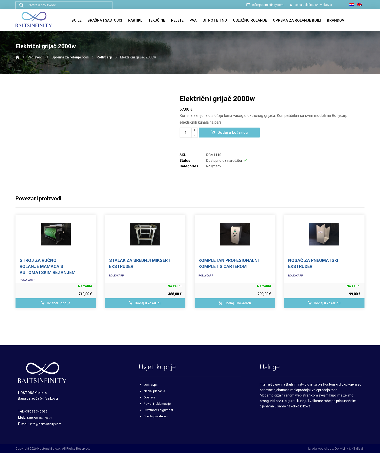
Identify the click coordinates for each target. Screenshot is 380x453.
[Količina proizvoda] (186, 133)
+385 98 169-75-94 (39, 418)
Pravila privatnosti (156, 416)
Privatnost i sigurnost (158, 410)
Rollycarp (213, 166)
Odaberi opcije (58, 303)
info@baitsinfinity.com (45, 424)
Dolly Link (341, 448)
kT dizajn (358, 448)
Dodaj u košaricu (232, 132)
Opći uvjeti (151, 385)
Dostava (149, 397)
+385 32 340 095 (35, 411)
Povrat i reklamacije (157, 403)
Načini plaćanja (154, 391)
